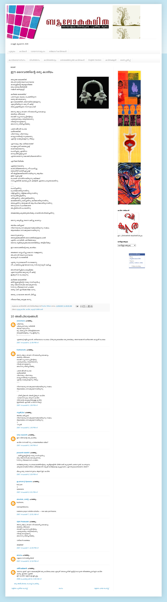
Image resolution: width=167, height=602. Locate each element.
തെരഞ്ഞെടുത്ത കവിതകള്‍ (72, 60)
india (141, 263)
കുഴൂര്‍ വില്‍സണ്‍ (37, 309)
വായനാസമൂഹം (38, 51)
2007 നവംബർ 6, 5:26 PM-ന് (27, 474)
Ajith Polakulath (23, 522)
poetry (132, 263)
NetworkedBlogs (134, 254)
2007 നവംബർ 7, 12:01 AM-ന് (27, 514)
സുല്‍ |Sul (20, 412)
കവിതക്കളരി (110, 60)
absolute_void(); (23, 499)
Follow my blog (136, 266)
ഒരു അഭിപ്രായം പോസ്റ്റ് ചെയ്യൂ (26, 584)
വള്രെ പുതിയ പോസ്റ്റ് (19, 588)
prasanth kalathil (23, 453)
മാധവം (20, 555)
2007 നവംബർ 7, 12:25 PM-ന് (27, 548)
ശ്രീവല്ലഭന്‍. (22, 568)
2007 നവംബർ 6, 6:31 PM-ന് (27, 492)
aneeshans (21, 321)
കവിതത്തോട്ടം (50, 60)
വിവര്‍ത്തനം (34, 60)
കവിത (28, 309)
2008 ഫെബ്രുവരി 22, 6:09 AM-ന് (29, 579)
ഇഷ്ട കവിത (21, 309)
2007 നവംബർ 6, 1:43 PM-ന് (27, 428)
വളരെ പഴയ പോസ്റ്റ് (101, 588)
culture (136, 263)
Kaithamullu (21, 350)
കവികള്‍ (23, 51)
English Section (94, 60)
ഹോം (61, 588)
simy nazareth (22, 435)
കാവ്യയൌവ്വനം (17, 60)
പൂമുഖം (12, 51)
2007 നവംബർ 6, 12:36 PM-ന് (27, 343)
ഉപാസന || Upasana (24, 481)
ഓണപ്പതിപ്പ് (125, 60)
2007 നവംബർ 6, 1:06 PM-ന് (27, 405)
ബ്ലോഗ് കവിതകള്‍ (57, 51)
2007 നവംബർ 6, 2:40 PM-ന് (27, 445)
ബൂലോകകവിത (135, 258)
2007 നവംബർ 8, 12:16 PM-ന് (27, 561)
